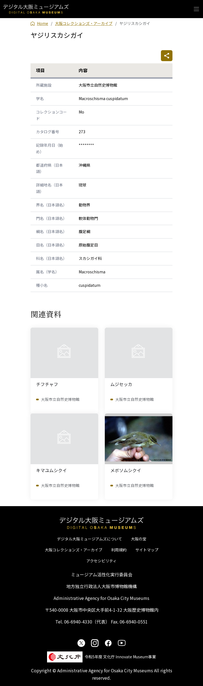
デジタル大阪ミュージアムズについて (89, 539)
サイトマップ (146, 549)
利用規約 (119, 549)
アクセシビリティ (101, 560)
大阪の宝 (138, 539)
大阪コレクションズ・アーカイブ (73, 549)
